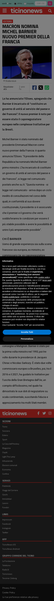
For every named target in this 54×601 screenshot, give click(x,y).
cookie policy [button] (44, 277)
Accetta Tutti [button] (27, 332)
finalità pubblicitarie (10, 297)
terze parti (46, 280)
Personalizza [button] (27, 339)
